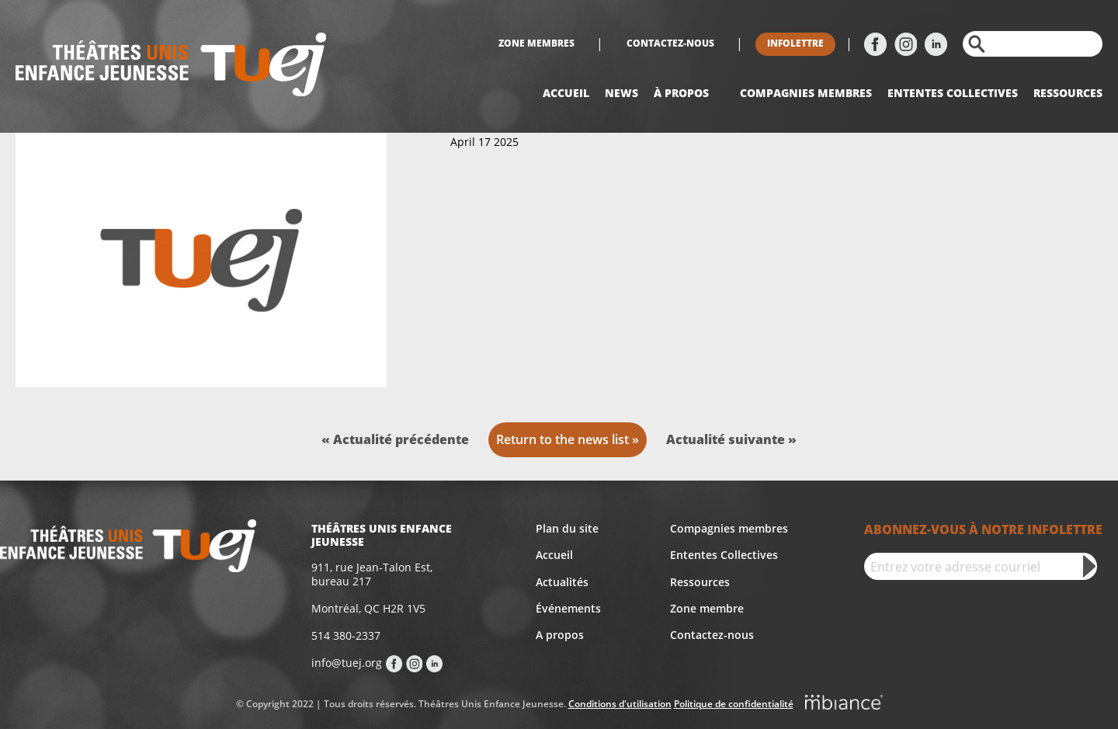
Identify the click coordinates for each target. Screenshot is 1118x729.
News (621, 92)
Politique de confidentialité (733, 703)
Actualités (562, 582)
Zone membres (536, 43)
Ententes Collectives (724, 554)
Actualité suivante (727, 439)
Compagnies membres (729, 528)
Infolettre (795, 43)
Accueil (566, 92)
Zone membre (707, 608)
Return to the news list (562, 439)
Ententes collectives (952, 92)
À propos (681, 92)
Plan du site (567, 528)
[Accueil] (171, 66)
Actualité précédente (401, 439)
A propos (560, 634)
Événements (568, 608)
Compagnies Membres (806, 92)
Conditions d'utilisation (620, 703)
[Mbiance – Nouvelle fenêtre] (844, 705)
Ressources (1067, 92)
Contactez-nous (670, 43)
